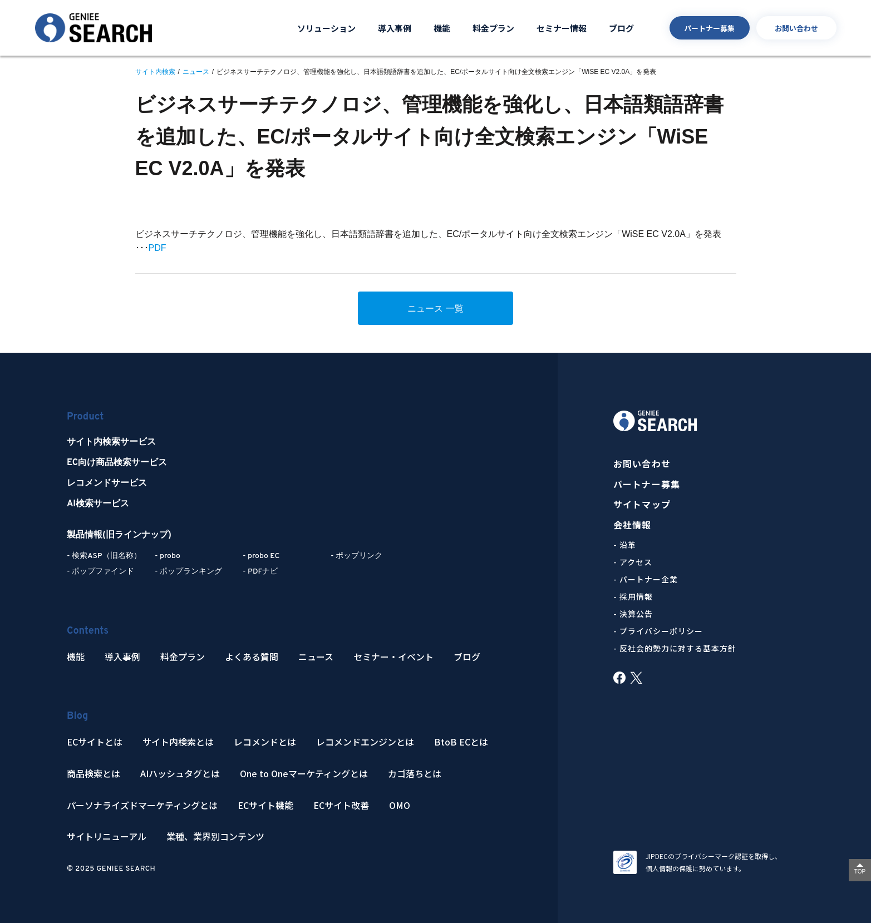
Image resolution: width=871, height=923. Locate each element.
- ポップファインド (100, 571)
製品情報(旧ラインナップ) (119, 535)
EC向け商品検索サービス (117, 462)
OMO (399, 805)
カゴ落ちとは (414, 773)
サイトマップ (642, 504)
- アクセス (632, 561)
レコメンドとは (265, 742)
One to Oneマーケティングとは (304, 773)
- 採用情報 (633, 596)
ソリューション (326, 28)
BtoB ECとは (461, 742)
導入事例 (394, 28)
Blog (77, 716)
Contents (88, 631)
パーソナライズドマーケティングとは (142, 805)
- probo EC (261, 556)
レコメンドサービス (107, 483)
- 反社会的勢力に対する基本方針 (674, 648)
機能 (442, 28)
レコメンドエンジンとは (365, 742)
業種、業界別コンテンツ (215, 836)
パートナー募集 (709, 28)
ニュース (315, 657)
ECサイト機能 (265, 805)
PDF (157, 248)
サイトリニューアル (106, 836)
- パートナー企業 (645, 579)
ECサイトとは (94, 742)
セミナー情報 (562, 28)
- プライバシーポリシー (658, 630)
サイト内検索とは (178, 742)
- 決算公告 (633, 613)
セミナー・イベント (393, 657)
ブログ (621, 28)
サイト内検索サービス (111, 442)
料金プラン (493, 28)
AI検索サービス (98, 504)
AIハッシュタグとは (180, 773)
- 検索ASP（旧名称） (104, 556)
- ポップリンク (356, 556)
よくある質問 (251, 657)
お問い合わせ (796, 28)
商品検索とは (93, 773)
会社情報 (632, 525)
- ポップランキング (188, 571)
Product (85, 417)
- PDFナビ (260, 571)
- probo (167, 556)
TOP (859, 871)
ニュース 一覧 (435, 308)
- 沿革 (624, 544)
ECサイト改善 (341, 805)
